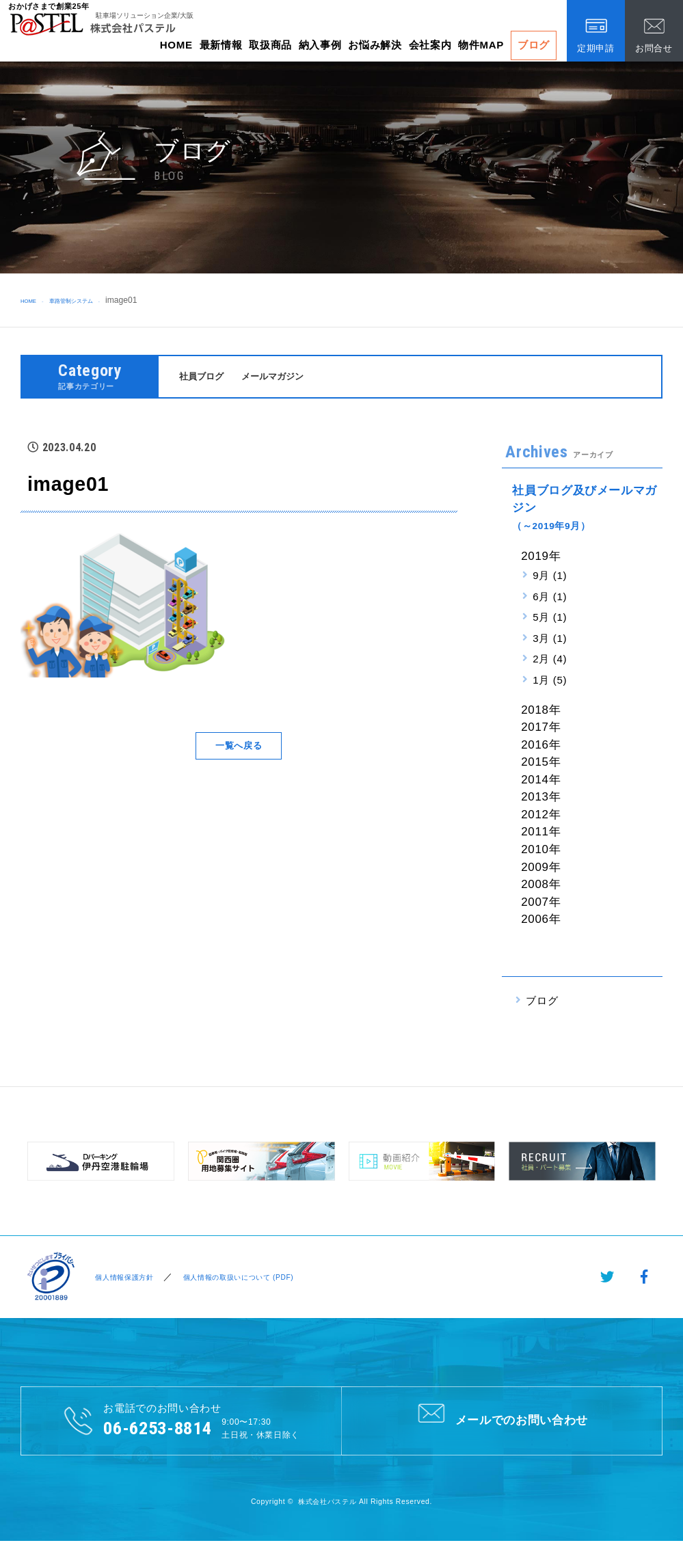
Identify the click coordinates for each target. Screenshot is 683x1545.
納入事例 (320, 45)
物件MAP (481, 45)
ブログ (534, 45)
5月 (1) (550, 619)
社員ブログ (204, 377)
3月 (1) (550, 640)
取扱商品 (270, 45)
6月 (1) (550, 598)
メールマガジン (284, 377)
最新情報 (221, 45)
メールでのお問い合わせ (501, 1422)
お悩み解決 (374, 45)
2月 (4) (550, 661)
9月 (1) (550, 577)
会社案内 (430, 45)
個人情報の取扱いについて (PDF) (253, 1279)
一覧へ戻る (238, 747)
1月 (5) (550, 682)
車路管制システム (91, 300)
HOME (176, 45)
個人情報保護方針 (122, 1279)
